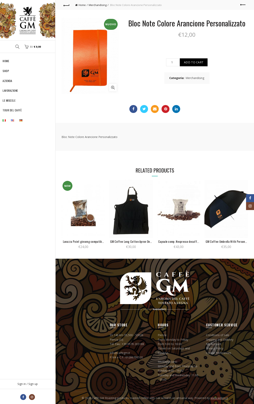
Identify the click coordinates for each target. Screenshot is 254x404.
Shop (6, 71)
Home (6, 61)
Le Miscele (9, 100)
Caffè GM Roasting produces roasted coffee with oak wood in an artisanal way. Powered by (151, 398)
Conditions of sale (217, 335)
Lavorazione (10, 90)
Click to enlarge (113, 87)
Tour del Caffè (12, 110)
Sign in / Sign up (27, 384)
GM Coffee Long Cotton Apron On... (131, 241)
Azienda (7, 81)
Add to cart (193, 62)
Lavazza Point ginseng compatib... (83, 241)
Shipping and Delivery (219, 339)
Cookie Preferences (218, 353)
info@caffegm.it (120, 353)
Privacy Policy (214, 348)
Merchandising (98, 5)
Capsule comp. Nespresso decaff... (178, 241)
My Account (213, 344)
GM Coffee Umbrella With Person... (226, 241)
